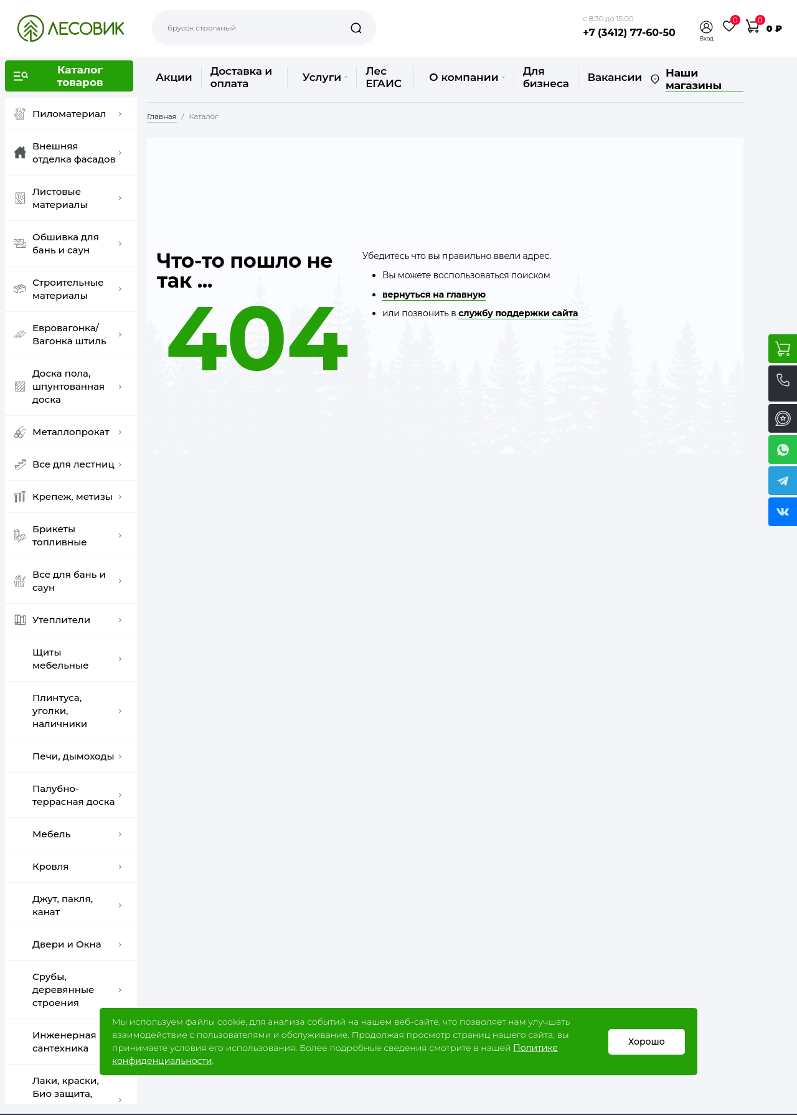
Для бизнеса (546, 77)
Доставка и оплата (241, 77)
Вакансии (614, 77)
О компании (466, 77)
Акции (174, 77)
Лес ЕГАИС (383, 77)
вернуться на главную (434, 294)
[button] (707, 27)
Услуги (325, 77)
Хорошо (646, 1041)
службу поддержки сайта (518, 313)
